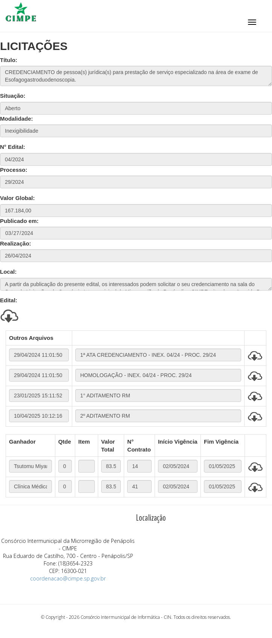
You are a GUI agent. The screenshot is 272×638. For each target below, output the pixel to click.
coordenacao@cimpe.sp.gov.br (68, 578)
